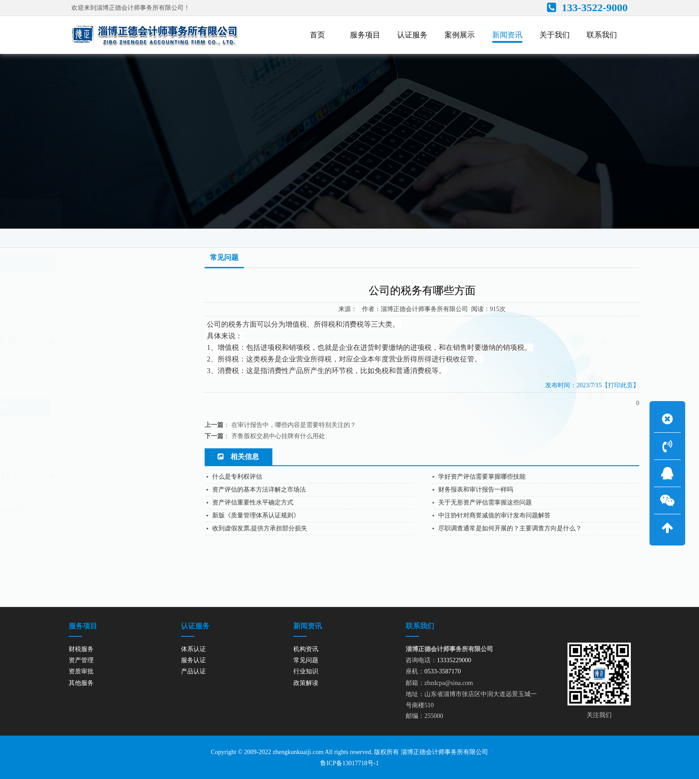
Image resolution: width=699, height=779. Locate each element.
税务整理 (136, 436)
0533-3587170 (77, 531)
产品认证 (193, 671)
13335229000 (88, 520)
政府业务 (109, 436)
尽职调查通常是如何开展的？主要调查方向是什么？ (510, 528)
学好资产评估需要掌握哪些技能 (482, 476)
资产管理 (82, 425)
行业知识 (63, 281)
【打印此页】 (620, 385)
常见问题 (619, 234)
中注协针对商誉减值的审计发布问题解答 (494, 515)
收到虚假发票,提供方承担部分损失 (260, 528)
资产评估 (109, 425)
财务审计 (136, 425)
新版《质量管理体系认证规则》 (256, 515)
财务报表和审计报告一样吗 (475, 489)
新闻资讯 (583, 234)
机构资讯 (63, 244)
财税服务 (81, 649)
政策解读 (63, 299)
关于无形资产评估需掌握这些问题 (485, 502)
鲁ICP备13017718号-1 (349, 763)
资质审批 (81, 671)
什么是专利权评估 (237, 476)
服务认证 (193, 660)
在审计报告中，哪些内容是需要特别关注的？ (293, 425)
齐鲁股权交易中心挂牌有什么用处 (278, 436)
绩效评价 (82, 436)
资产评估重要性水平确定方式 (252, 502)
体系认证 (193, 649)
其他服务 (81, 683)
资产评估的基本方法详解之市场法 (259, 489)
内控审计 (54, 436)
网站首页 (545, 234)
